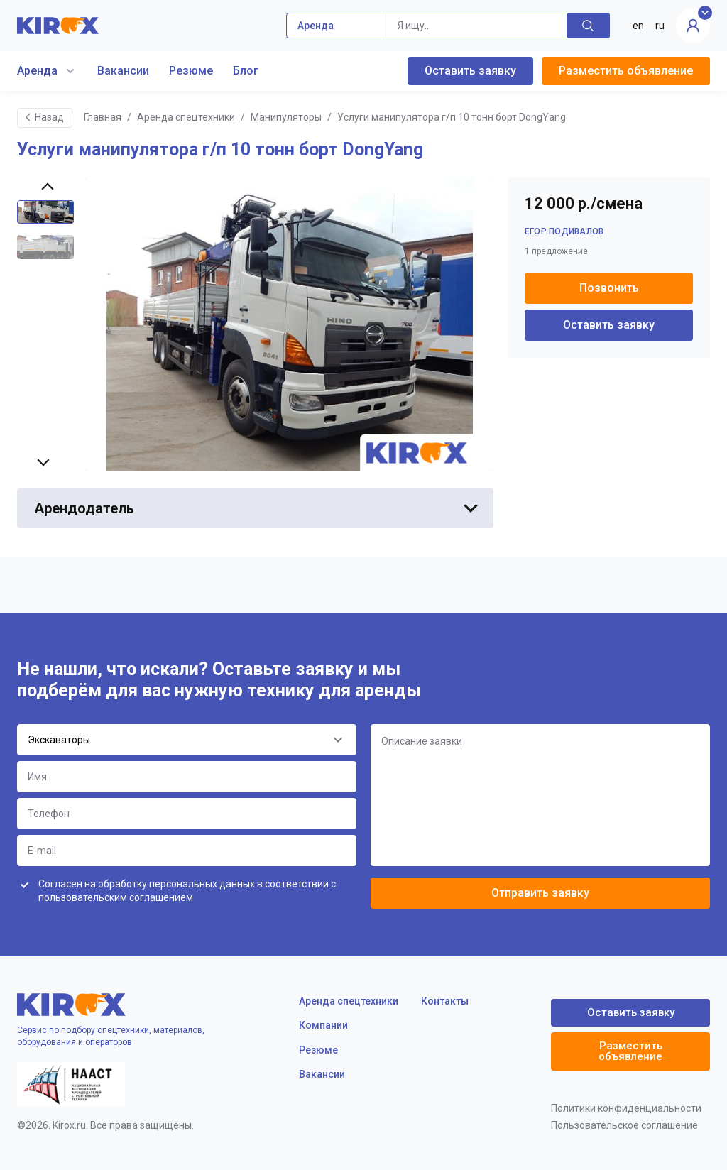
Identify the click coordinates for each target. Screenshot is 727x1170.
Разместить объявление (626, 70)
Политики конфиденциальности (626, 1108)
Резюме (191, 70)
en (638, 25)
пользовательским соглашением (115, 897)
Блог (245, 70)
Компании (323, 1025)
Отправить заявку (540, 893)
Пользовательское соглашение (624, 1125)
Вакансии (123, 70)
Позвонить (609, 288)
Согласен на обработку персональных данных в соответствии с (187, 891)
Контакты (445, 1001)
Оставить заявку (470, 70)
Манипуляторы (286, 117)
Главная (102, 117)
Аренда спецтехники (186, 117)
